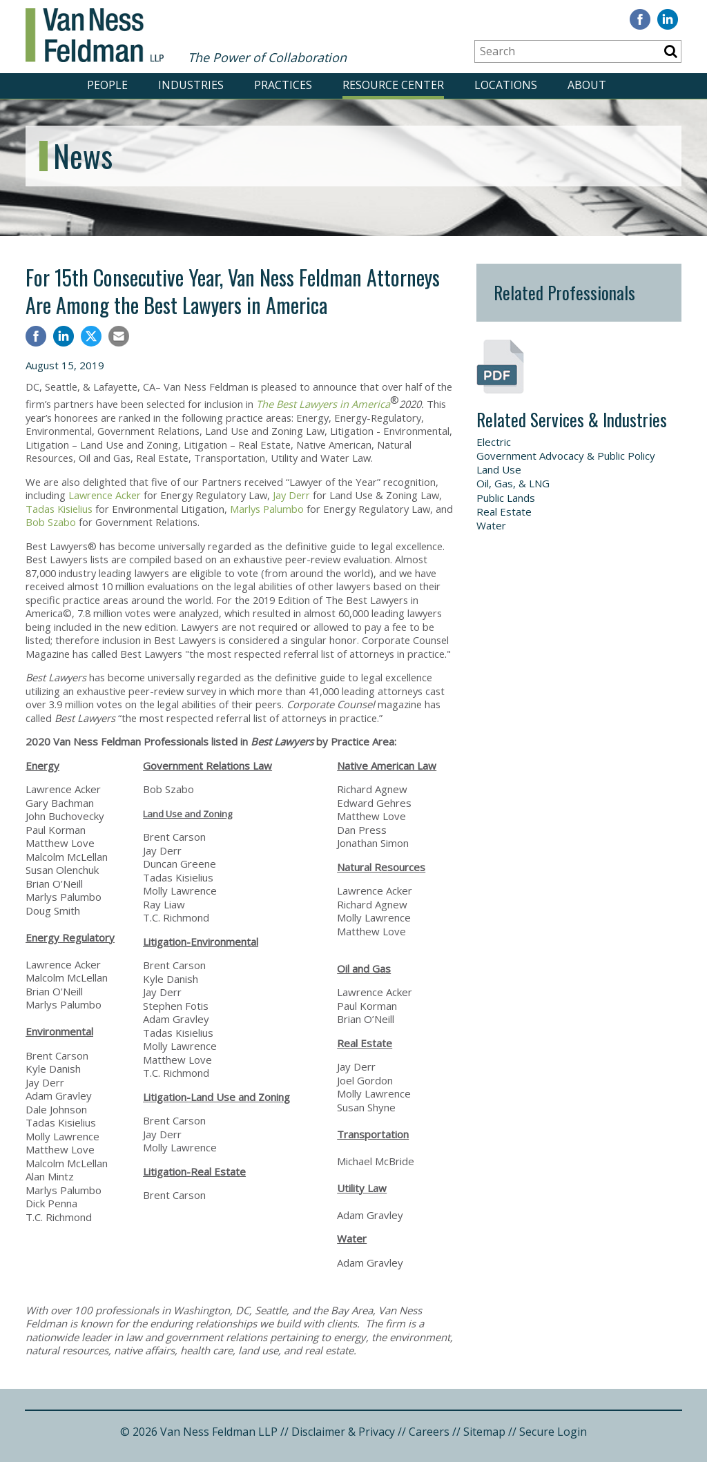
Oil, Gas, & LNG (513, 483)
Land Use (498, 469)
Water (491, 525)
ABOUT (587, 84)
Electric (493, 442)
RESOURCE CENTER (393, 84)
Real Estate (504, 511)
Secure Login (553, 1431)
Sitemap (484, 1431)
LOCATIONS (505, 84)
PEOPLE (107, 84)
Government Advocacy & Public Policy (565, 455)
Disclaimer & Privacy (343, 1431)
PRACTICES (283, 84)
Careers (429, 1431)
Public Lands (505, 498)
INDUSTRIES (191, 84)
